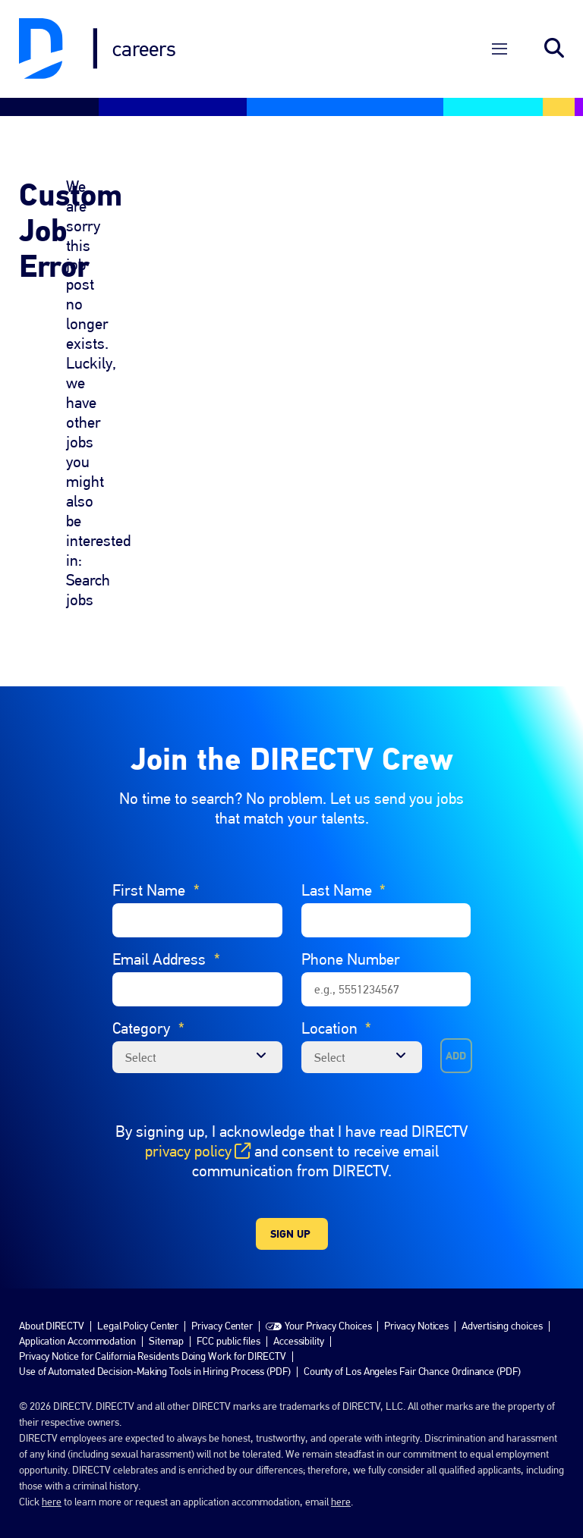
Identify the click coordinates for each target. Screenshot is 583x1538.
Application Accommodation (77, 1304)
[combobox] (362, 1021)
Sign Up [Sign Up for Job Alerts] (290, 1197)
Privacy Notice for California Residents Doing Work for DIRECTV (152, 1320)
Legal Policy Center (137, 1289)
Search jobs (554, 30)
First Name (156, 854)
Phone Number (350, 922)
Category (148, 992)
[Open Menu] (499, 30)
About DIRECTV (51, 1289)
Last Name (343, 854)
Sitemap (166, 1304)
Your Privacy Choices (328, 1289)
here (51, 1465)
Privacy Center (222, 1289)
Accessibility (298, 1304)
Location (336, 992)
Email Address (166, 923)
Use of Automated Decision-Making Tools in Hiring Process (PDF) (155, 1335)
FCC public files (228, 1304)
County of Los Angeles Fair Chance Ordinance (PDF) (412, 1335)
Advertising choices (502, 1289)
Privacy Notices (416, 1289)
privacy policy (198, 1115)
